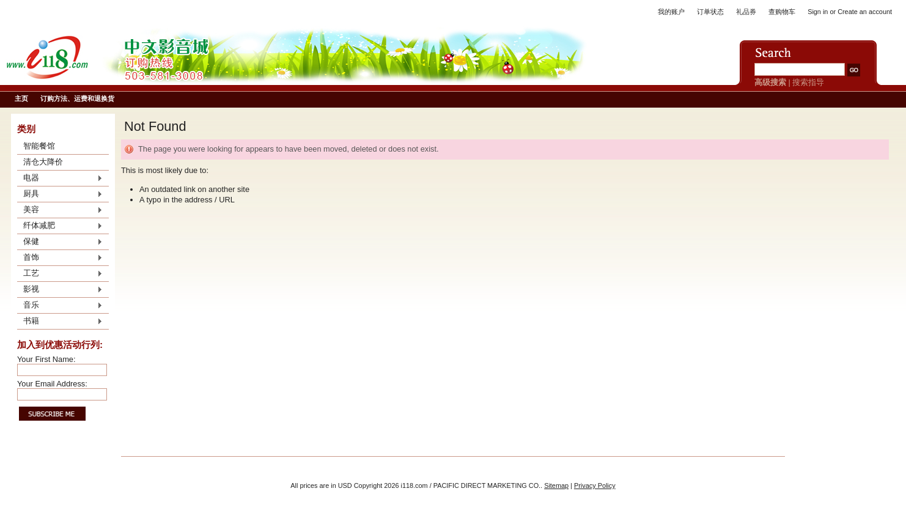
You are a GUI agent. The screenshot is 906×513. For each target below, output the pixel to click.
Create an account (865, 11)
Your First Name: (46, 359)
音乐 (60, 305)
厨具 (60, 194)
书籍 (60, 321)
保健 (60, 242)
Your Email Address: (52, 383)
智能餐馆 (39, 145)
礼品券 (746, 11)
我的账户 (671, 11)
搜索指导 (808, 82)
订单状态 (710, 11)
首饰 (60, 258)
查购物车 (781, 11)
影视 (60, 289)
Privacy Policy (595, 485)
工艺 (60, 273)
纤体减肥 (60, 226)
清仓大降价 (43, 161)
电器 (60, 178)
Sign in (818, 11)
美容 (60, 210)
